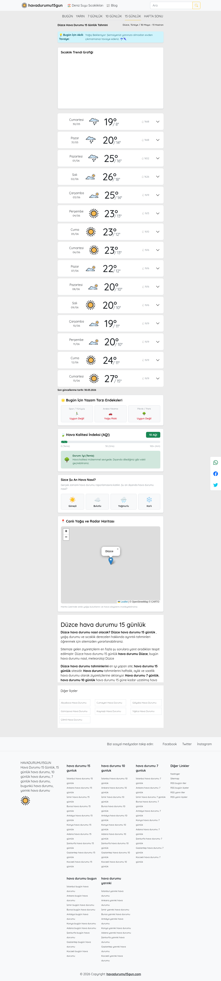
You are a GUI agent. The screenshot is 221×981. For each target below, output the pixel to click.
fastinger (175, 773)
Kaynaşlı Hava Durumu (109, 711)
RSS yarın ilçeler (179, 797)
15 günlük (133, 16)
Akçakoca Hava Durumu (74, 702)
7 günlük (95, 16)
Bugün (67, 16)
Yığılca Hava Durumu (143, 711)
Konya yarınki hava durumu (116, 928)
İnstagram (204, 744)
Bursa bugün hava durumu (81, 909)
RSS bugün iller (178, 783)
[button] (110, 561)
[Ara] (171, 5)
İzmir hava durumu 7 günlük (150, 797)
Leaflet (123, 601)
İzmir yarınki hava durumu (115, 909)
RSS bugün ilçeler (179, 787)
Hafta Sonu (153, 16)
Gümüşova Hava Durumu (74, 711)
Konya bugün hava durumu (81, 923)
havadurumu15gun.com (123, 974)
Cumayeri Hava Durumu (109, 702)
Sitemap (174, 778)
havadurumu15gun (42, 5)
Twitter (187, 744)
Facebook (170, 744)
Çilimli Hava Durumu (71, 719)
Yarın (80, 16)
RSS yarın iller (177, 792)
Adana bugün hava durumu (81, 928)
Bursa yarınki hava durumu (115, 914)
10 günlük (114, 16)
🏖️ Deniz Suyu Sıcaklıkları (85, 5)
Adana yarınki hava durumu (116, 932)
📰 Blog (111, 5)
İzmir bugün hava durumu (80, 904)
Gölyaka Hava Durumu (144, 702)
